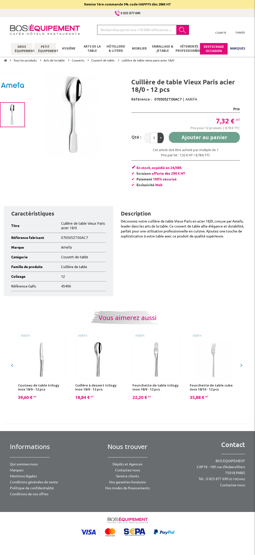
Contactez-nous (127, 470)
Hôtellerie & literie (116, 48)
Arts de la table (92, 48)
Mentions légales (23, 476)
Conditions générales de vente (34, 482)
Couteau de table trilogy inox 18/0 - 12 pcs (38, 387)
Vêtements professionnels (189, 48)
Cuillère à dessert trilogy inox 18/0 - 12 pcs (96, 387)
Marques (237, 48)
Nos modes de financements (127, 488)
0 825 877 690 (127, 13)
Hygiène (68, 48)
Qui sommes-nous (24, 464)
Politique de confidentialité (32, 488)
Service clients (127, 476)
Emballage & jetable (162, 48)
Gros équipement (22, 48)
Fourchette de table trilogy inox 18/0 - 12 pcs (155, 387)
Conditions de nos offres (29, 494)
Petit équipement (45, 48)
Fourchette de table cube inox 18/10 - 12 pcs (211, 387)
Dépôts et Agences (127, 464)
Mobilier (139, 48)
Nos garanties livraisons (127, 482)
